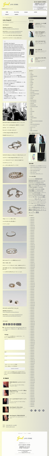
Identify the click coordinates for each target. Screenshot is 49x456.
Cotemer (32, 79)
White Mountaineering (35, 124)
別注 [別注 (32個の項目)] (34, 212)
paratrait (32, 103)
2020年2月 (32, 337)
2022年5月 (32, 294)
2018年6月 (32, 369)
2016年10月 (32, 401)
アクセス (25, 433)
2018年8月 (32, 366)
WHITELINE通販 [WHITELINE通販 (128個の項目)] (36, 194)
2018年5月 (32, 371)
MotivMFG (32, 92)
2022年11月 (32, 284)
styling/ (31, 116)
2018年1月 (32, 377)
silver (23, 327)
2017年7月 (32, 387)
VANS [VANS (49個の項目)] (36, 190)
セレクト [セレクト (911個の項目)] (38, 199)
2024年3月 (32, 259)
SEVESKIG (32, 111)
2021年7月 (32, 310)
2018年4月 (32, 372)
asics (31, 73)
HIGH (31, 85)
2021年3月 (32, 316)
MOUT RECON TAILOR (34, 93)
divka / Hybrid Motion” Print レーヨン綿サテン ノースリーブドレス (40, 33)
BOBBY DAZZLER (33, 76)
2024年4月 (32, 257)
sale (31, 108)
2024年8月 (32, 251)
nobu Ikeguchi (7, 327)
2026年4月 (32, 219)
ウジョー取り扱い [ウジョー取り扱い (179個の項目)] (33, 197)
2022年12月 (32, 283)
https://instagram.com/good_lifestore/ (11, 28)
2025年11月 (32, 227)
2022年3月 (32, 297)
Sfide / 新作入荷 (38, 49)
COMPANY (16, 14)
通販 (6, 330)
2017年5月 (32, 390)
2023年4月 (32, 276)
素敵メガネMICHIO (33, 130)
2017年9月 (32, 383)
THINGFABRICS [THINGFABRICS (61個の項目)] (38, 189)
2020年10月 (32, 324)
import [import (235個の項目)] (38, 182)
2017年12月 (32, 379)
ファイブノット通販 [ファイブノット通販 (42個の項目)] (36, 201)
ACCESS (35, 12)
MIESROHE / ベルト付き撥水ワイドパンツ (40, 24)
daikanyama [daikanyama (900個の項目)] (33, 181)
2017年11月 (32, 380)
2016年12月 (32, 398)
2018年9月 (32, 364)
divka (31, 81)
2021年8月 (32, 308)
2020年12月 (32, 321)
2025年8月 (32, 231)
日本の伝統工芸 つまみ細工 (11, 425)
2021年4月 (32, 315)
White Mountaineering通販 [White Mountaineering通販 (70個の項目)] (39, 195)
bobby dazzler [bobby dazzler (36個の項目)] (32, 178)
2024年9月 (32, 249)
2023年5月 (32, 275)
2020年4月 (32, 334)
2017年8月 (32, 385)
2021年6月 (32, 311)
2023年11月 (32, 265)
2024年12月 (32, 244)
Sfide (31, 112)
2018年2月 (32, 375)
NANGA (31, 98)
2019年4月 (32, 353)
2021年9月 (32, 307)
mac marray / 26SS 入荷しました (36, 173)
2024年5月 (32, 255)
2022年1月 (32, 300)
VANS (31, 122)
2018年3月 (32, 374)
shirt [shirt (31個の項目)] (38, 187)
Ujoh (31, 119)
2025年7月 (32, 233)
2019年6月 (32, 350)
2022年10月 (32, 286)
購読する (31, 18)
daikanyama (13, 327)
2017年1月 (32, 396)
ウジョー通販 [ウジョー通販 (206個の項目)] (41, 197)
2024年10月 (32, 247)
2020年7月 (32, 329)
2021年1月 (32, 319)
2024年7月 (32, 252)
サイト (5, 360)
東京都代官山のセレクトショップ (24, 442)
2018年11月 (32, 361)
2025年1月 (32, 243)
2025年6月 (32, 235)
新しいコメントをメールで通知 (11, 364)
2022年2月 (32, 299)
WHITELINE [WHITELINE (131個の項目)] (40, 191)
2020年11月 (32, 323)
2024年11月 (32, 246)
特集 (31, 128)
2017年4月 (32, 391)
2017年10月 (32, 382)
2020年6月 (32, 331)
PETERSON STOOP (34, 106)
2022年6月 (32, 292)
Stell (31, 114)
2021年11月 (32, 303)
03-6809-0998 (40, 2)
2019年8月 (32, 347)
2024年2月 (32, 260)
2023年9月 (32, 268)
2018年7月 (32, 367)
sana (31, 109)
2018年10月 (32, 363)
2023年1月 (32, 281)
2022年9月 (32, 287)
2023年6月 (32, 273)
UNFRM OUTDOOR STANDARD (36, 120)
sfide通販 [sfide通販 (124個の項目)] (34, 187)
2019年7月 (32, 348)
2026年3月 (32, 220)
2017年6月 (32, 388)
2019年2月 (32, 356)
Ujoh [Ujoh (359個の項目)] (42, 189)
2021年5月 (32, 313)
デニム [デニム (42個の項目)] (42, 199)
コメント (6, 339)
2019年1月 (32, 358)
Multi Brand (32, 95)
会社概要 (29, 433)
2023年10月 (32, 267)
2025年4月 (32, 238)
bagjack (31, 74)
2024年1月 (32, 262)
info (31, 89)
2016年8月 (32, 404)
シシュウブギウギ (33, 125)
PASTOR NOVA (33, 104)
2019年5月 (32, 351)
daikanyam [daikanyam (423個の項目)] (38, 179)
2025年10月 (32, 228)
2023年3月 (32, 278)
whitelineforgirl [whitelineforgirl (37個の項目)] (31, 192)
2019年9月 (32, 345)
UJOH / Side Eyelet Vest (40, 41)
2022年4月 (32, 295)
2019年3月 (32, 355)
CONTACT (7, 14)
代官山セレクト (8, 328)
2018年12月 (32, 359)
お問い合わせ (20, 433)
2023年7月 (32, 271)
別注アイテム (32, 127)
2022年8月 (32, 289)
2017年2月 (32, 395)
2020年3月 (32, 335)
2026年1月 (32, 223)
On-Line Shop (16, 12)
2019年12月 (32, 340)
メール (6, 356)
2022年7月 (32, 291)
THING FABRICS (33, 117)
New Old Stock (33, 100)
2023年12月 (32, 263)
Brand (31, 77)
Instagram (26, 12)
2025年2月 (32, 241)
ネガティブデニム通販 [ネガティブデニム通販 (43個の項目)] (38, 200)
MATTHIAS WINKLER (34, 90)
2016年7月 (32, 406)
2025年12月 (32, 225)
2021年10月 (32, 305)
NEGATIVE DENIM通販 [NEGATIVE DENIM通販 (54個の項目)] (35, 185)
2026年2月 (32, 222)
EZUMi (31, 84)
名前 (5, 352)
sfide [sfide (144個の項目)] (30, 187)
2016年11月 (32, 399)
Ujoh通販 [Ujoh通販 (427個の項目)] (32, 191)
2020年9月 (32, 326)
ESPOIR (31, 82)
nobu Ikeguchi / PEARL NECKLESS (17, 415)
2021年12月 (32, 302)
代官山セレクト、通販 (15, 328)
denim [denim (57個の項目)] (39, 180)
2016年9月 (32, 403)
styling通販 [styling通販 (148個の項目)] (31, 189)
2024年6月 (32, 254)
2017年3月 (32, 393)
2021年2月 (32, 318)
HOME (7, 12)
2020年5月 (32, 332)
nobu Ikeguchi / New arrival (16, 407)
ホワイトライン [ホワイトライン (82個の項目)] (36, 203)
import (31, 87)
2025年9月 (32, 230)
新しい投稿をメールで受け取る (11, 366)
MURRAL (32, 97)
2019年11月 (32, 342)
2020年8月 (32, 327)
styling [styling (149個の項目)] (41, 187)
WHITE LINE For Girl (10, 426)
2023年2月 (32, 279)
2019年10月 (32, 343)
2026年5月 (32, 217)
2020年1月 (32, 339)
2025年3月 (32, 239)
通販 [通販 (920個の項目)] (37, 212)
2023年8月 (32, 270)
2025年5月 (32, 236)
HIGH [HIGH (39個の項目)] (35, 182)
